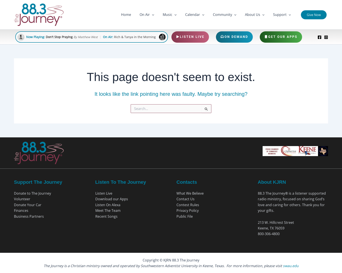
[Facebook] (319, 37)
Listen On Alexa (107, 204)
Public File (184, 216)
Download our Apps (111, 199)
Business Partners (29, 216)
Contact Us (185, 199)
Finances (21, 210)
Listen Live (190, 37)
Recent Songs (106, 216)
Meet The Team (108, 210)
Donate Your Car (27, 204)
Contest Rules (187, 204)
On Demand (234, 37)
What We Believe (190, 193)
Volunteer (22, 199)
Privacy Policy (187, 210)
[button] (161, 15)
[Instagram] (326, 37)
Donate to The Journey (32, 193)
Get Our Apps (281, 37)
